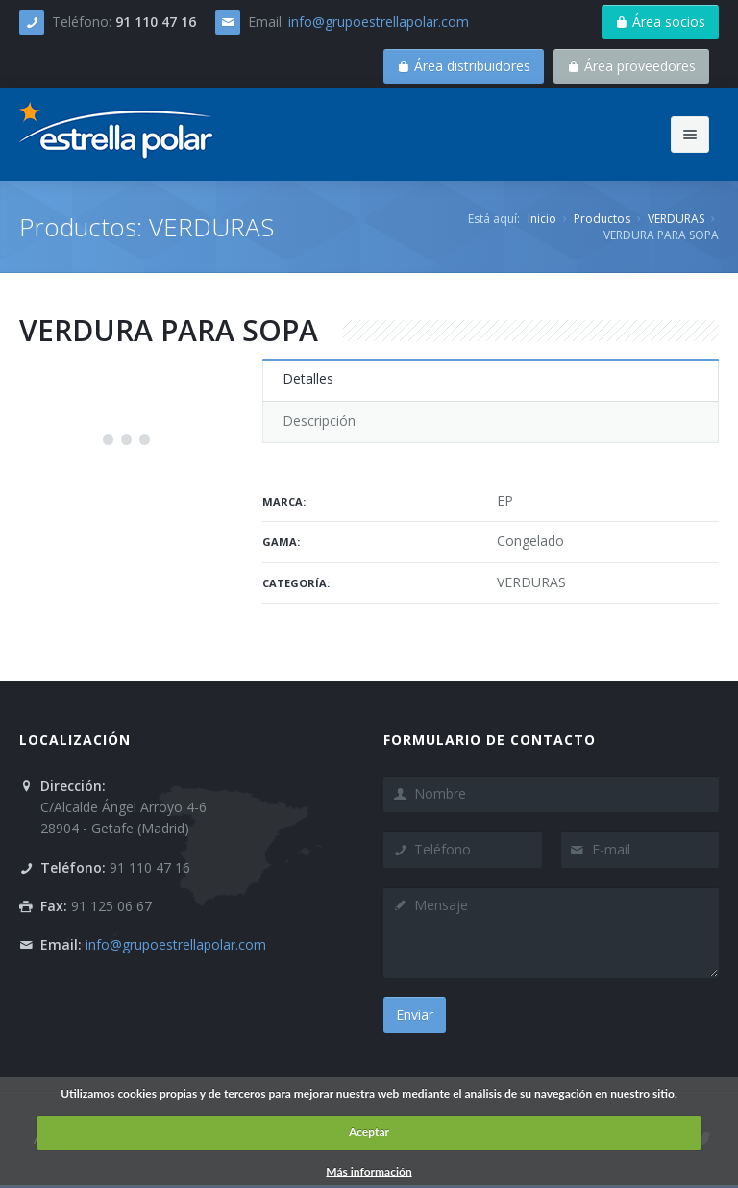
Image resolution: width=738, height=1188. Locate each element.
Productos (602, 218)
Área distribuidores (463, 66)
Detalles (308, 378)
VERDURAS (676, 218)
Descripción (319, 420)
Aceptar (369, 1132)
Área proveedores (631, 66)
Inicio (542, 218)
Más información (368, 1171)
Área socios (660, 21)
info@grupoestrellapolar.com (378, 21)
